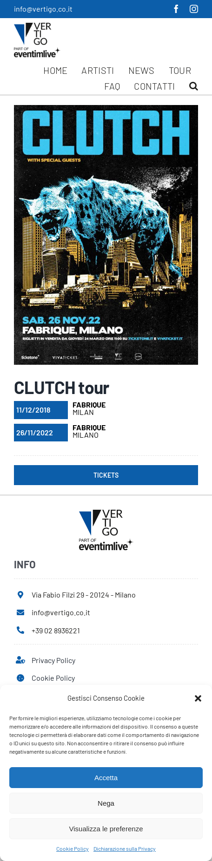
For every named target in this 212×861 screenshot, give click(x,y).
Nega (106, 803)
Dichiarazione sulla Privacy (124, 848)
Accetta (106, 778)
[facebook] (176, 9)
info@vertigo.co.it (43, 8)
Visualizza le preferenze (106, 829)
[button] (198, 698)
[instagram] (194, 9)
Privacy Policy (53, 660)
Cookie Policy (72, 848)
